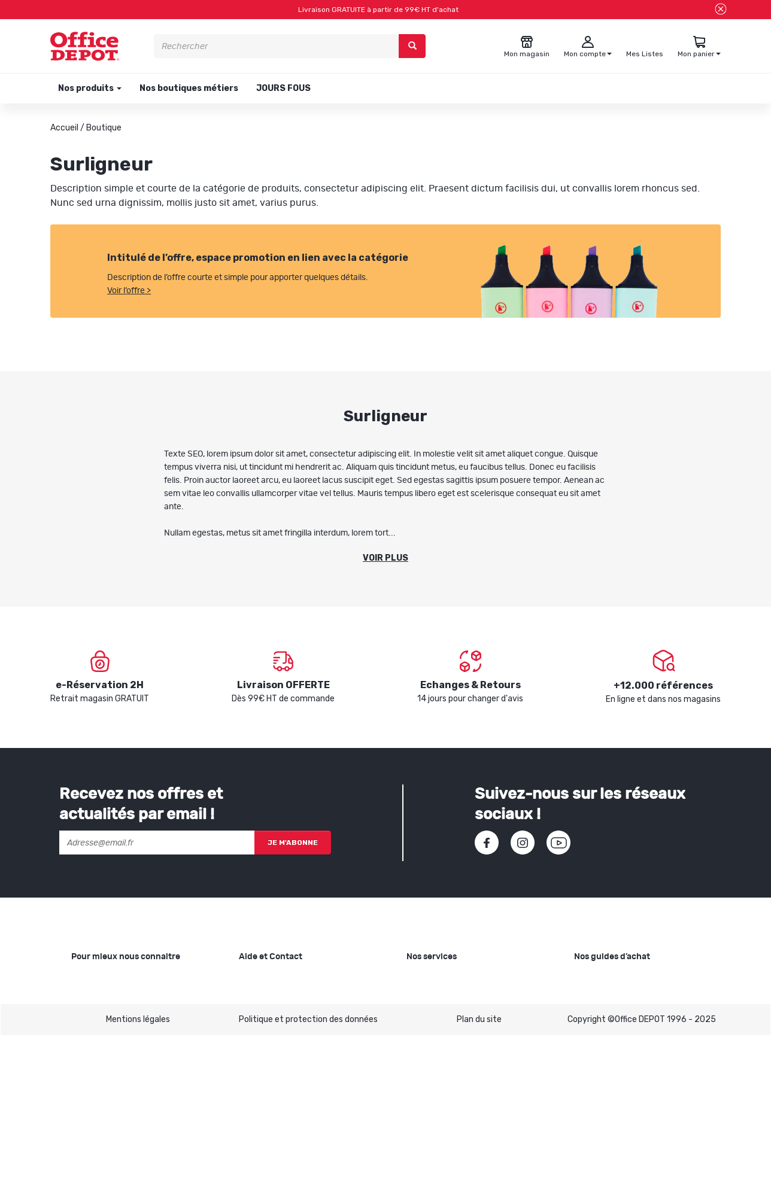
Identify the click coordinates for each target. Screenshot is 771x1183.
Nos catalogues (101, 1037)
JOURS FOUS (283, 88)
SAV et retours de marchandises (301, 999)
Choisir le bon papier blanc (623, 980)
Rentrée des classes (445, 1037)
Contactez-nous (271, 1108)
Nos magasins (98, 1018)
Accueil (64, 128)
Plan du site (479, 1166)
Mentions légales (138, 1166)
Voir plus (385, 558)
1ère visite (91, 1056)
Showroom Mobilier (442, 999)
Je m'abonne (293, 842)
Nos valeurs (93, 999)
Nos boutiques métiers (188, 88)
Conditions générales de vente (297, 1056)
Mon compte (263, 1037)
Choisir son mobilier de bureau (631, 1089)
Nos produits (89, 88)
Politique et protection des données (308, 1166)
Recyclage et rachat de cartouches (475, 1018)
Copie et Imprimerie (444, 980)
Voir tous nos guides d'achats (630, 1108)
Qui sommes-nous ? (109, 980)
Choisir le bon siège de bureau (630, 1070)
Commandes (263, 1018)
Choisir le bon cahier (612, 999)
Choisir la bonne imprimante (627, 1018)
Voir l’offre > (129, 291)
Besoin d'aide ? (267, 980)
